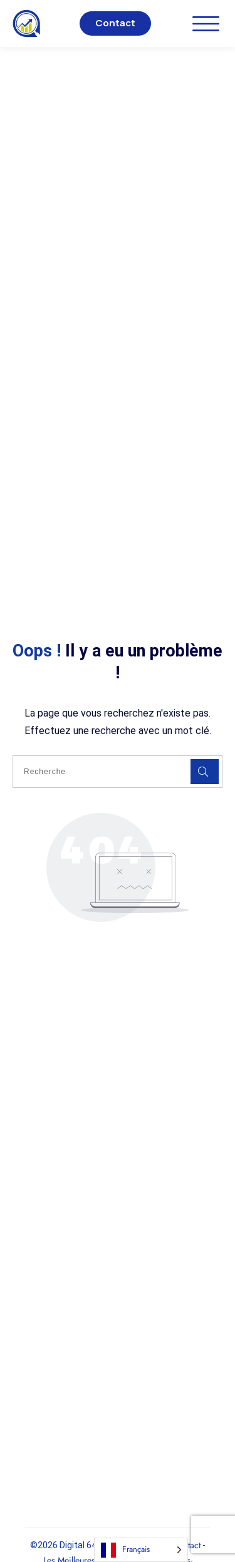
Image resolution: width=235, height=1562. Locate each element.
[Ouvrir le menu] (205, 23)
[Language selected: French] (141, 1550)
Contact (115, 22)
